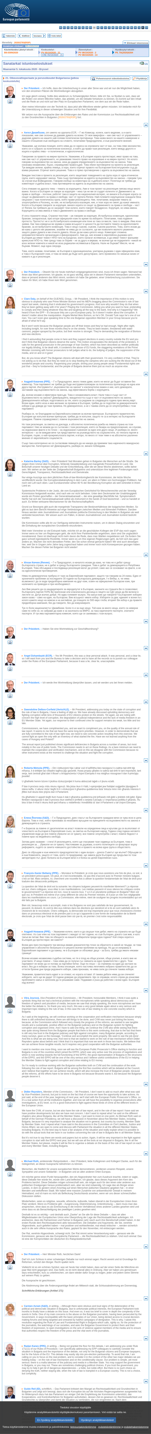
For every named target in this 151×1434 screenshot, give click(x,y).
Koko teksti (56, 36)
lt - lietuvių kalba (109, 27)
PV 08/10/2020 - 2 (87, 52)
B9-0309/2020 (11, 52)
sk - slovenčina (135, 27)
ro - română (131, 27)
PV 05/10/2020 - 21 (50, 52)
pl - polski (124, 27)
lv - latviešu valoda (105, 27)
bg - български (60, 27)
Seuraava (37, 36)
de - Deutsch (75, 27)
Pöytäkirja (141, 78)
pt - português (127, 27)
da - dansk (71, 27)
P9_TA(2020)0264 (124, 52)
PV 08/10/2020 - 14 (87, 55)
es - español (64, 27)
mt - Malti (116, 27)
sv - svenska (146, 27)
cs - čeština (68, 27)
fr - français (90, 27)
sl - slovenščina (139, 27)
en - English (86, 27)
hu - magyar (112, 27)
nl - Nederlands (120, 27)
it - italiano (101, 27)
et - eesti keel (79, 27)
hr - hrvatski (98, 27)
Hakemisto (10, 36)
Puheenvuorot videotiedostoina (112, 78)
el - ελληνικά (83, 27)
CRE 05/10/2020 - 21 (52, 55)
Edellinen (25, 36)
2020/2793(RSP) (22, 42)
